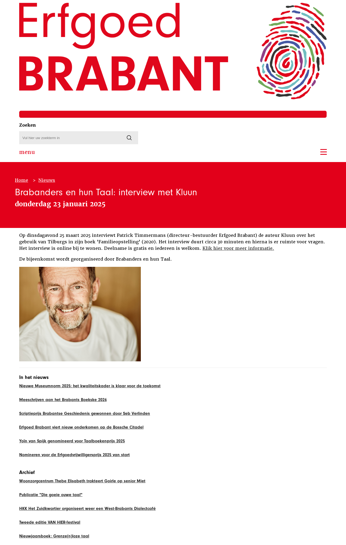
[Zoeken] (129, 137)
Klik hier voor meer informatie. (238, 248)
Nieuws (46, 180)
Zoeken (27, 125)
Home (21, 180)
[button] (323, 151)
